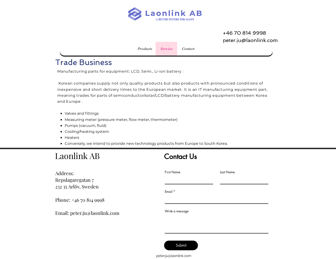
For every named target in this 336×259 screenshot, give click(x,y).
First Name (172, 172)
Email (168, 191)
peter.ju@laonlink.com (173, 256)
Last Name (227, 172)
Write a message (176, 211)
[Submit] (181, 245)
